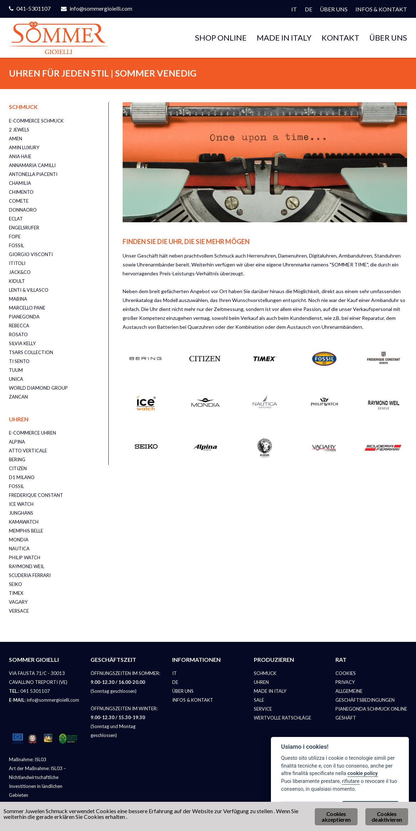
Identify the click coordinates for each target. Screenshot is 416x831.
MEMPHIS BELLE (26, 531)
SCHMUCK (265, 673)
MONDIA (19, 539)
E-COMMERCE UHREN (32, 433)
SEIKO (15, 584)
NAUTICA (19, 548)
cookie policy (363, 773)
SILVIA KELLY (22, 343)
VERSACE (19, 611)
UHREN (261, 682)
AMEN (15, 138)
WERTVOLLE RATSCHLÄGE (282, 718)
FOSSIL (16, 245)
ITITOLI (17, 263)
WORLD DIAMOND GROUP (38, 388)
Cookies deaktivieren (386, 816)
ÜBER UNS (334, 9)
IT (294, 9)
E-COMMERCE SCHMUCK (36, 121)
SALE (259, 700)
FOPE (15, 236)
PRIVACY (345, 682)
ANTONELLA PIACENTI (33, 174)
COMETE (19, 201)
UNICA (16, 379)
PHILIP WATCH (24, 557)
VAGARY (18, 602)
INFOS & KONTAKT (381, 9)
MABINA (18, 299)
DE (308, 9)
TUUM (16, 370)
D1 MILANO (22, 477)
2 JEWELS (19, 130)
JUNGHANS (21, 513)
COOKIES (345, 673)
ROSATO (18, 334)
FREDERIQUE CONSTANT (36, 495)
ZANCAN (18, 397)
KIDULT (17, 281)
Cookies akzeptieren (336, 816)
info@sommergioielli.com (101, 8)
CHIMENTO (21, 192)
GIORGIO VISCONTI (31, 254)
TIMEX (16, 593)
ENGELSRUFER (24, 227)
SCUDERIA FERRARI (30, 575)
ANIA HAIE (20, 156)
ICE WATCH (21, 504)
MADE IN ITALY (284, 37)
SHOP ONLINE (221, 37)
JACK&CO (20, 272)
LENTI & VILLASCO (28, 290)
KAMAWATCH (23, 522)
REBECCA (19, 325)
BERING (17, 459)
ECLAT (16, 219)
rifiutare (350, 781)
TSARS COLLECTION (31, 352)
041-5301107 (33, 8)
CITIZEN (18, 468)
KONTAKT (340, 37)
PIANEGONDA (24, 317)
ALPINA (17, 442)
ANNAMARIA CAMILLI (32, 165)
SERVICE (263, 709)
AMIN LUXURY (24, 147)
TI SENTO (19, 361)
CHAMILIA (20, 183)
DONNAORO (23, 210)
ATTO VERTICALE (28, 450)
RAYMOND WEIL (26, 566)
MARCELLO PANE (27, 308)
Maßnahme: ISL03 (27, 759)
